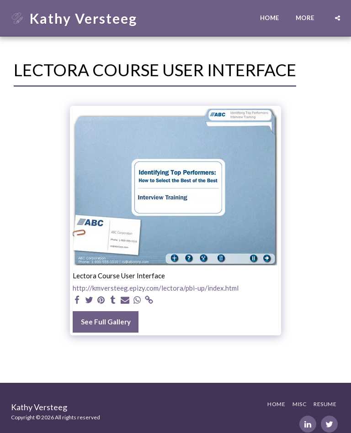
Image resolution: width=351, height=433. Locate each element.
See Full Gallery (106, 322)
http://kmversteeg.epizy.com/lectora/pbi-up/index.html (156, 288)
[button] (337, 18)
